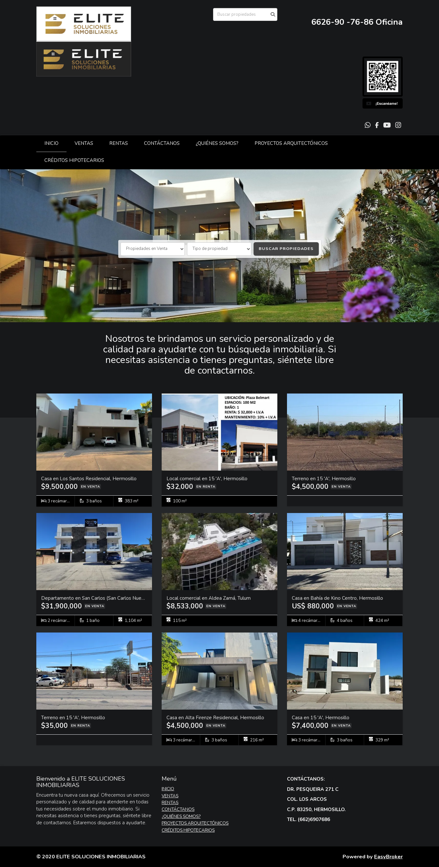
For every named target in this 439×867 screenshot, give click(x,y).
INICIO (51, 143)
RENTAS (118, 143)
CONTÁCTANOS (162, 143)
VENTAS (84, 143)
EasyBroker (388, 856)
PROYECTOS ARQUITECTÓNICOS (291, 143)
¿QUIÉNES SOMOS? (217, 143)
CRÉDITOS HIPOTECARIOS (74, 160)
